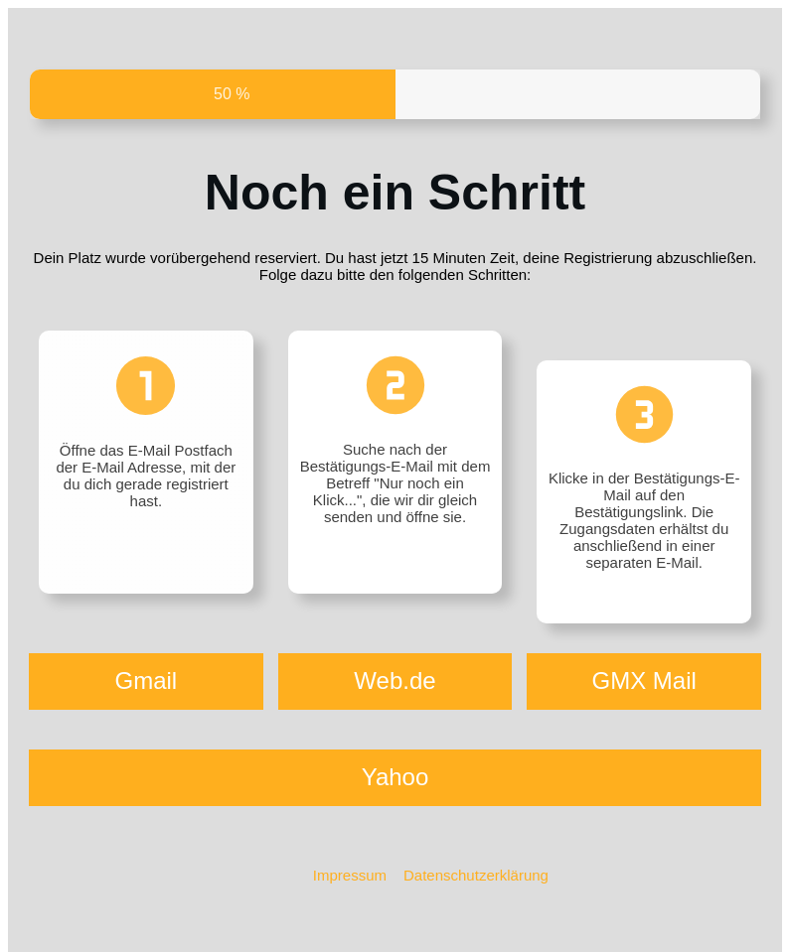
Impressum (350, 875)
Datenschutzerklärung (476, 875)
